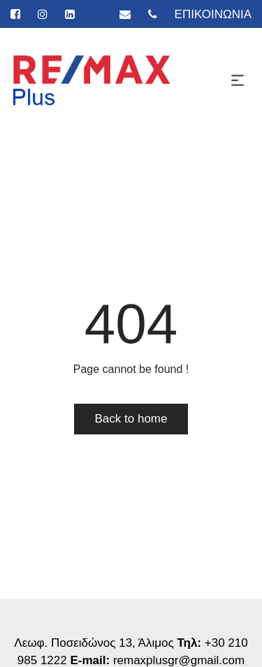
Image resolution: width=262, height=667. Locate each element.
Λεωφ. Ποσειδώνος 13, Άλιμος (95, 643)
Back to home (131, 418)
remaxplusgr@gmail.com (179, 660)
